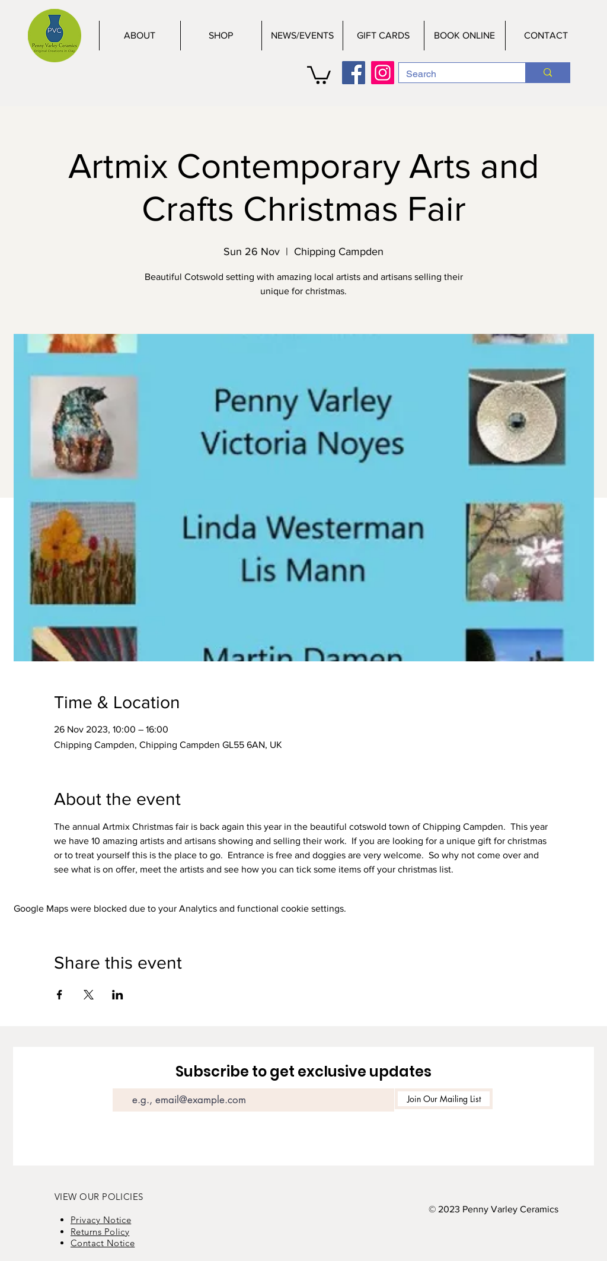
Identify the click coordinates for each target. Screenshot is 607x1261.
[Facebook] (353, 72)
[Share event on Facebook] (59, 994)
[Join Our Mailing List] (444, 1098)
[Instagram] (382, 72)
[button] (319, 74)
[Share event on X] (88, 994)
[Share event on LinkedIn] (117, 994)
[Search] (453, 74)
